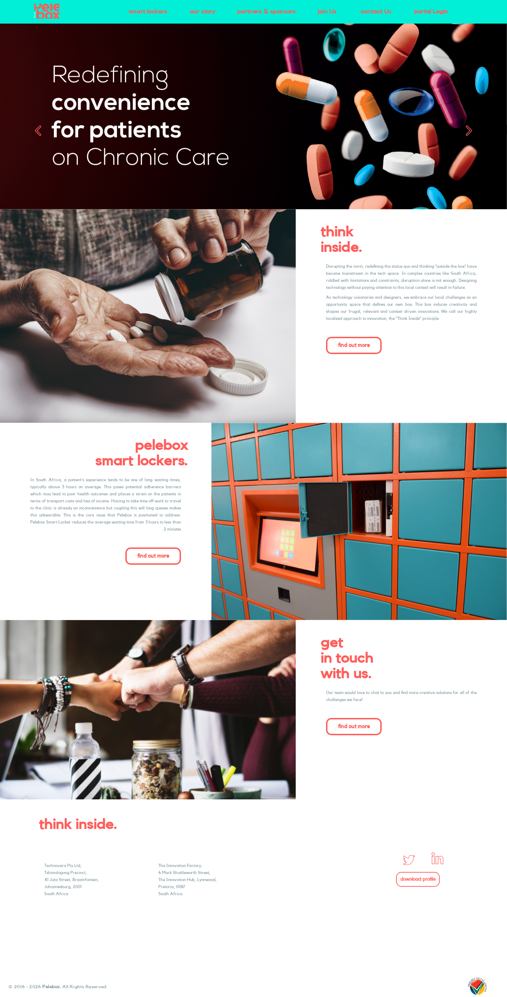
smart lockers (148, 11)
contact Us (376, 11)
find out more (354, 345)
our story (203, 11)
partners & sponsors (266, 11)
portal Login (431, 11)
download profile (418, 879)
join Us (327, 11)
